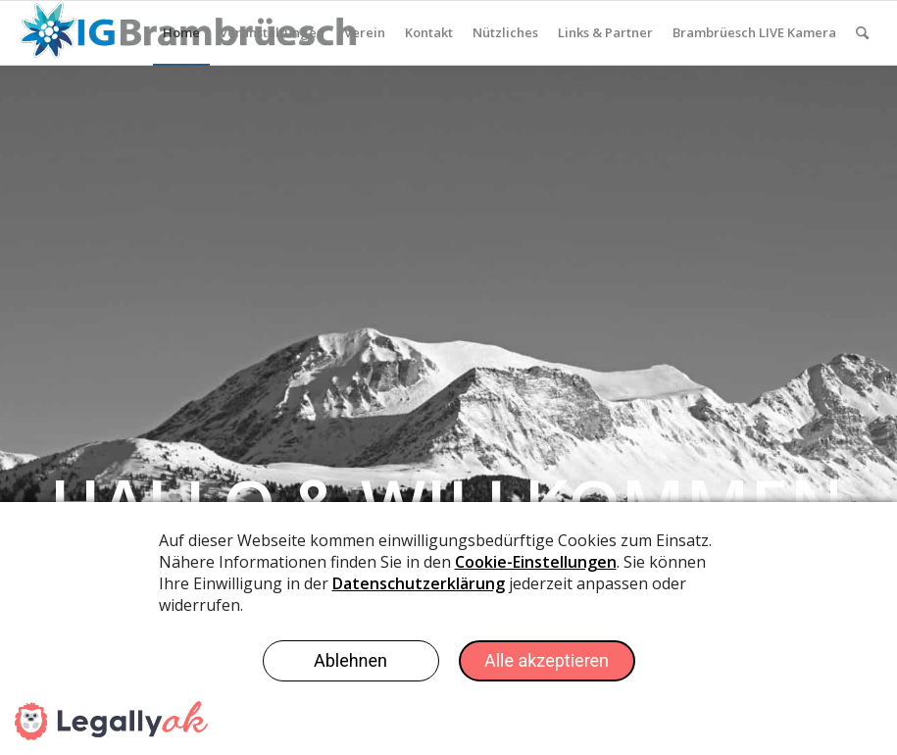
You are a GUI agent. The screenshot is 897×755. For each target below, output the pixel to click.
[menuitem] (181, 33)
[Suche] (862, 33)
